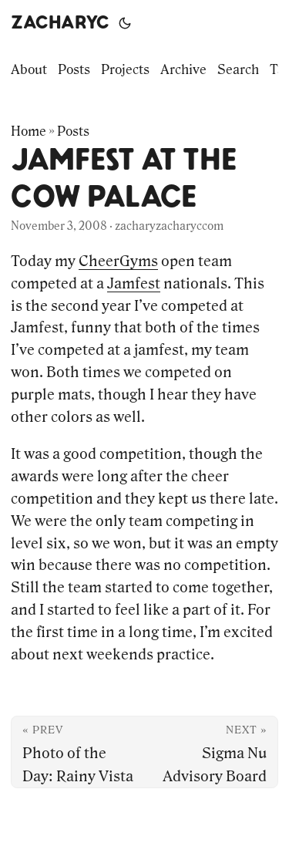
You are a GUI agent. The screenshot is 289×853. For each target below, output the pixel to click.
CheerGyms (118, 260)
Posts (73, 131)
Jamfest (133, 283)
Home (28, 131)
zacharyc (60, 23)
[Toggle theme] (125, 23)
